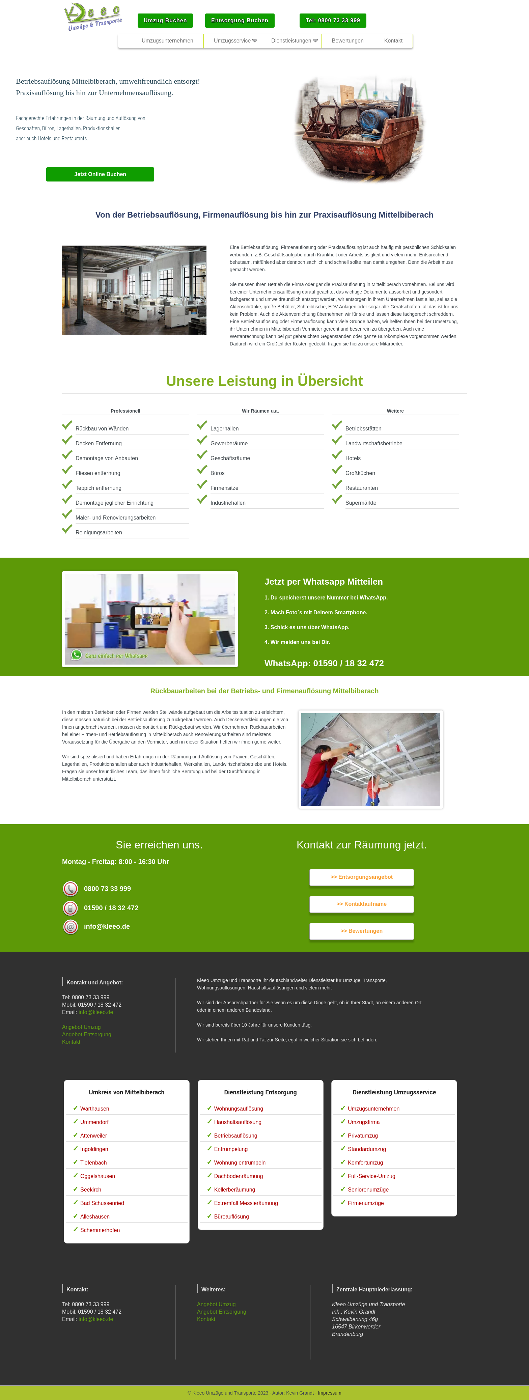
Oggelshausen (97, 1176)
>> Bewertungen (362, 931)
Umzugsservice (232, 41)
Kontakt (71, 1042)
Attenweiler (93, 1136)
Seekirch (90, 1190)
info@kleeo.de (96, 1012)
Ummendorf (94, 1122)
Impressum (329, 1393)
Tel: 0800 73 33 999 (333, 20)
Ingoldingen (94, 1149)
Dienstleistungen (291, 41)
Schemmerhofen (100, 1230)
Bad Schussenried (102, 1203)
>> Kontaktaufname (362, 904)
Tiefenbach (93, 1163)
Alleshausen (95, 1217)
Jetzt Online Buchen (100, 174)
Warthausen (94, 1109)
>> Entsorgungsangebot (362, 877)
